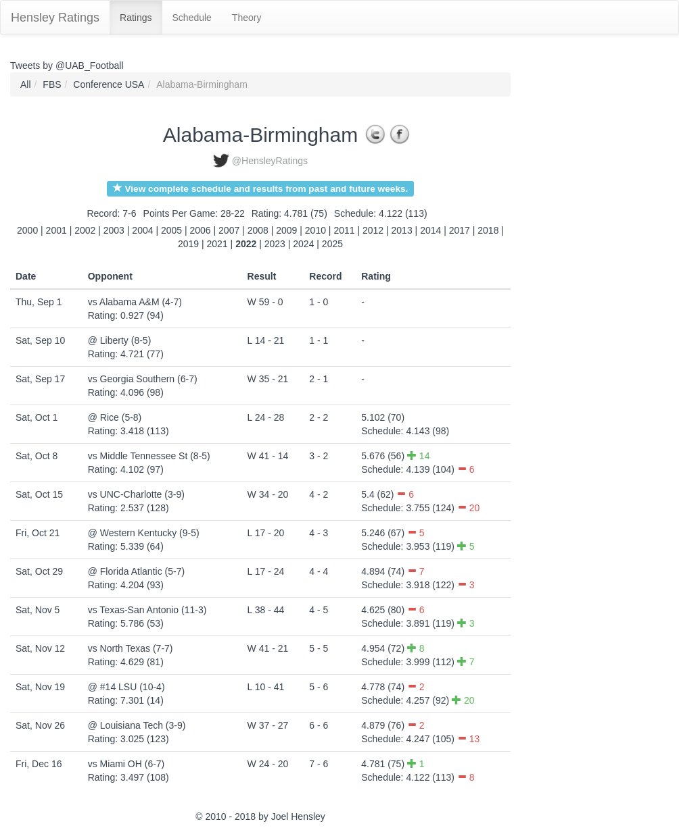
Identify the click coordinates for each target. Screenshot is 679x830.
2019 (188, 243)
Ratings (135, 17)
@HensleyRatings (270, 160)
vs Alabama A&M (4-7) (135, 301)
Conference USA (108, 84)
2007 (228, 230)
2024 (303, 243)
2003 (113, 230)
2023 (274, 243)
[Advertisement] (571, 274)
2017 (459, 230)
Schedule (192, 17)
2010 (315, 230)
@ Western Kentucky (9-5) (144, 532)
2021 (217, 243)
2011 (343, 230)
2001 (56, 230)
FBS (52, 84)
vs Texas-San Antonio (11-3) (147, 609)
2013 (402, 230)
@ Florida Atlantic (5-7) (136, 571)
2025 (332, 243)
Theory (247, 17)
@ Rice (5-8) (115, 417)
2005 (171, 230)
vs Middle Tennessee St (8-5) (149, 455)
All (25, 84)
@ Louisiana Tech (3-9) (137, 725)
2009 (286, 230)
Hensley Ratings (55, 17)
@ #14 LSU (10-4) (126, 686)
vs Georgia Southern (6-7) (142, 378)
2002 (84, 230)
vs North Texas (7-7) (130, 648)
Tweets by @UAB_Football (67, 65)
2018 (487, 230)
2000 (27, 230)
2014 (430, 230)
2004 (142, 230)
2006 (200, 230)
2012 (372, 230)
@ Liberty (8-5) (119, 340)
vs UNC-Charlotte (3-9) (136, 494)
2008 (258, 230)
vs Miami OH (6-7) (126, 763)
